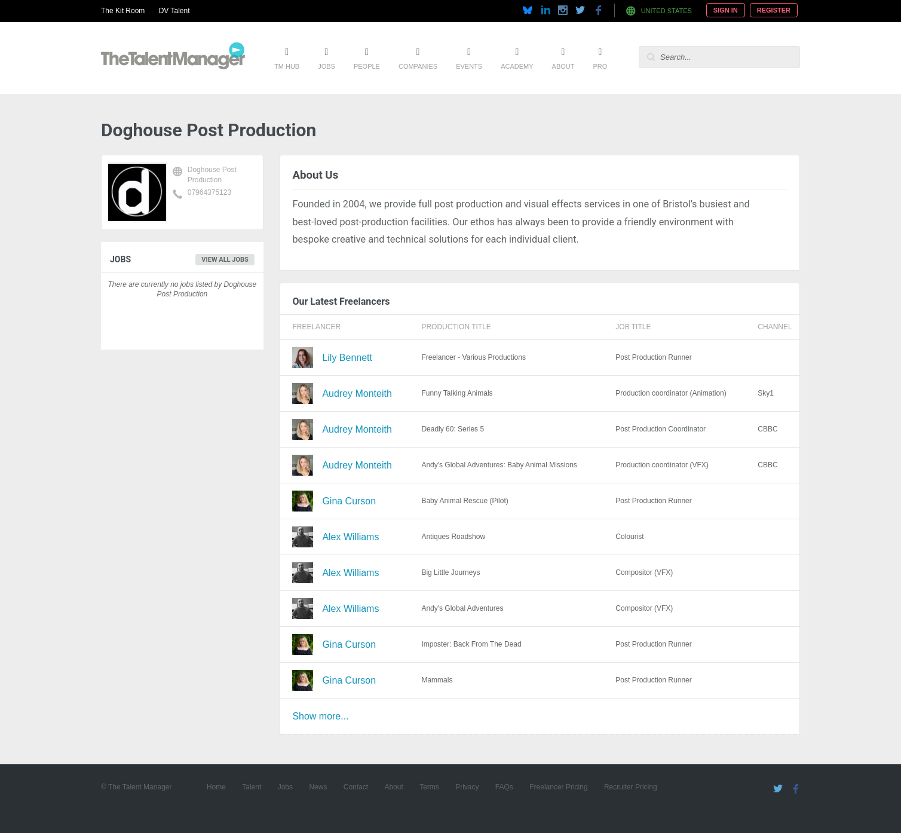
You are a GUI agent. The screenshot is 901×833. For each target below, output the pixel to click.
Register (773, 10)
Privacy (467, 787)
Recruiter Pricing (630, 787)
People (367, 66)
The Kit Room (123, 11)
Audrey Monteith (356, 393)
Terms (429, 787)
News (318, 787)
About (563, 66)
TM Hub (286, 66)
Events (469, 66)
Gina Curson (349, 501)
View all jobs (225, 260)
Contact (356, 787)
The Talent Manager (173, 58)
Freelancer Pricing (558, 787)
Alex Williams (350, 537)
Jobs (326, 66)
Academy (517, 66)
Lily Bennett (347, 358)
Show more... (320, 716)
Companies (418, 66)
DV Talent (174, 11)
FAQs (504, 787)
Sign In (725, 10)
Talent (251, 787)
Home (216, 787)
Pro (600, 66)
